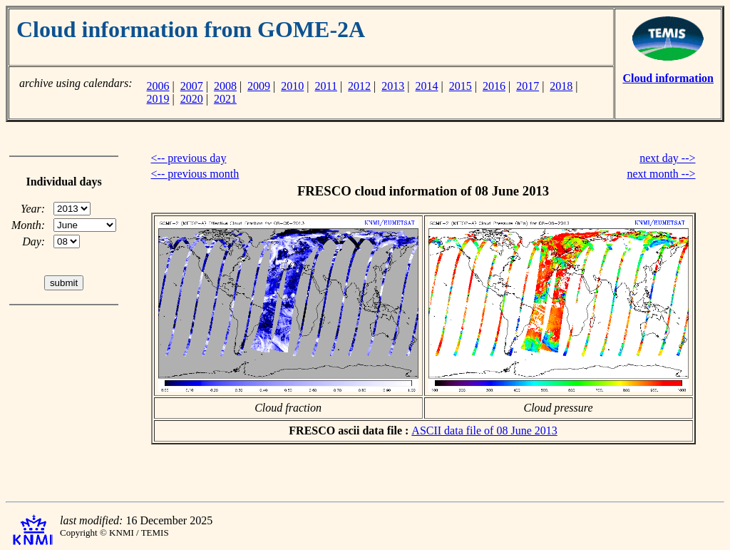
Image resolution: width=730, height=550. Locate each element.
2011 (326, 86)
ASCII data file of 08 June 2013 (484, 430)
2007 (191, 86)
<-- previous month (195, 174)
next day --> (667, 158)
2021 (225, 99)
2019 (157, 99)
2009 (258, 86)
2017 (527, 86)
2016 (494, 86)
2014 (427, 86)
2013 (392, 86)
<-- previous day (189, 158)
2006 (157, 86)
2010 (292, 86)
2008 (225, 86)
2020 (191, 99)
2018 (561, 86)
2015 (460, 86)
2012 (359, 86)
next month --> (661, 174)
